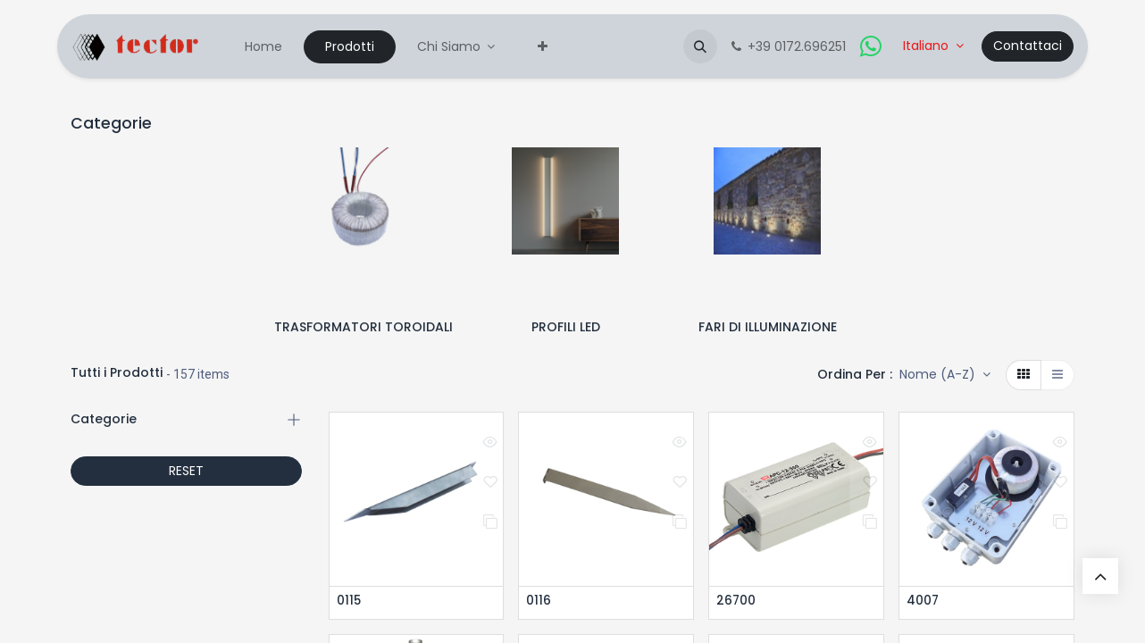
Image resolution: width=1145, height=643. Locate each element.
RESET (186, 471)
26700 (736, 601)
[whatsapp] (871, 46)
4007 (923, 601)
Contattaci (1027, 45)
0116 (538, 601)
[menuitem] (263, 46)
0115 (349, 601)
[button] (700, 46)
